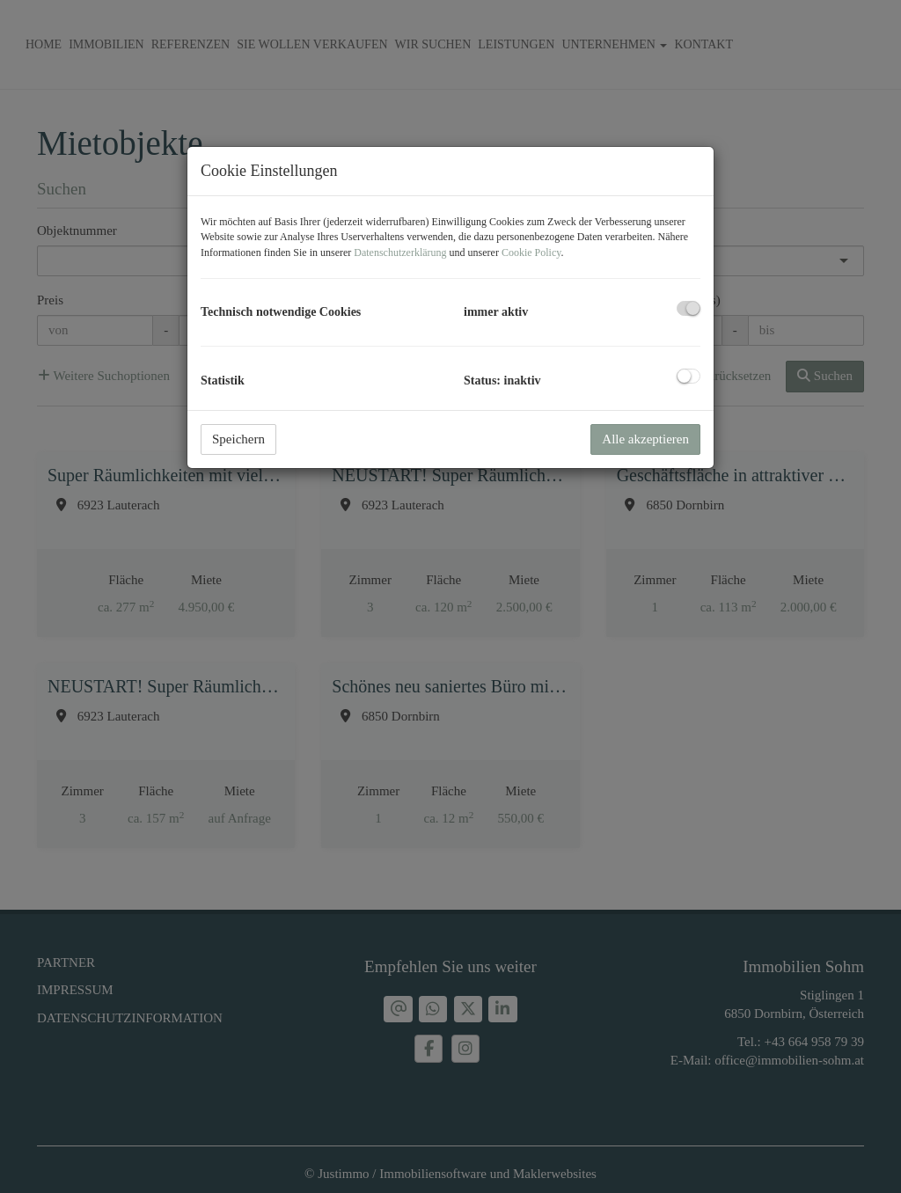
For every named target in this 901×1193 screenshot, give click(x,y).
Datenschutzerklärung (400, 252)
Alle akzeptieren (645, 439)
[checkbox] (688, 308)
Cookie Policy (531, 252)
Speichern (238, 439)
